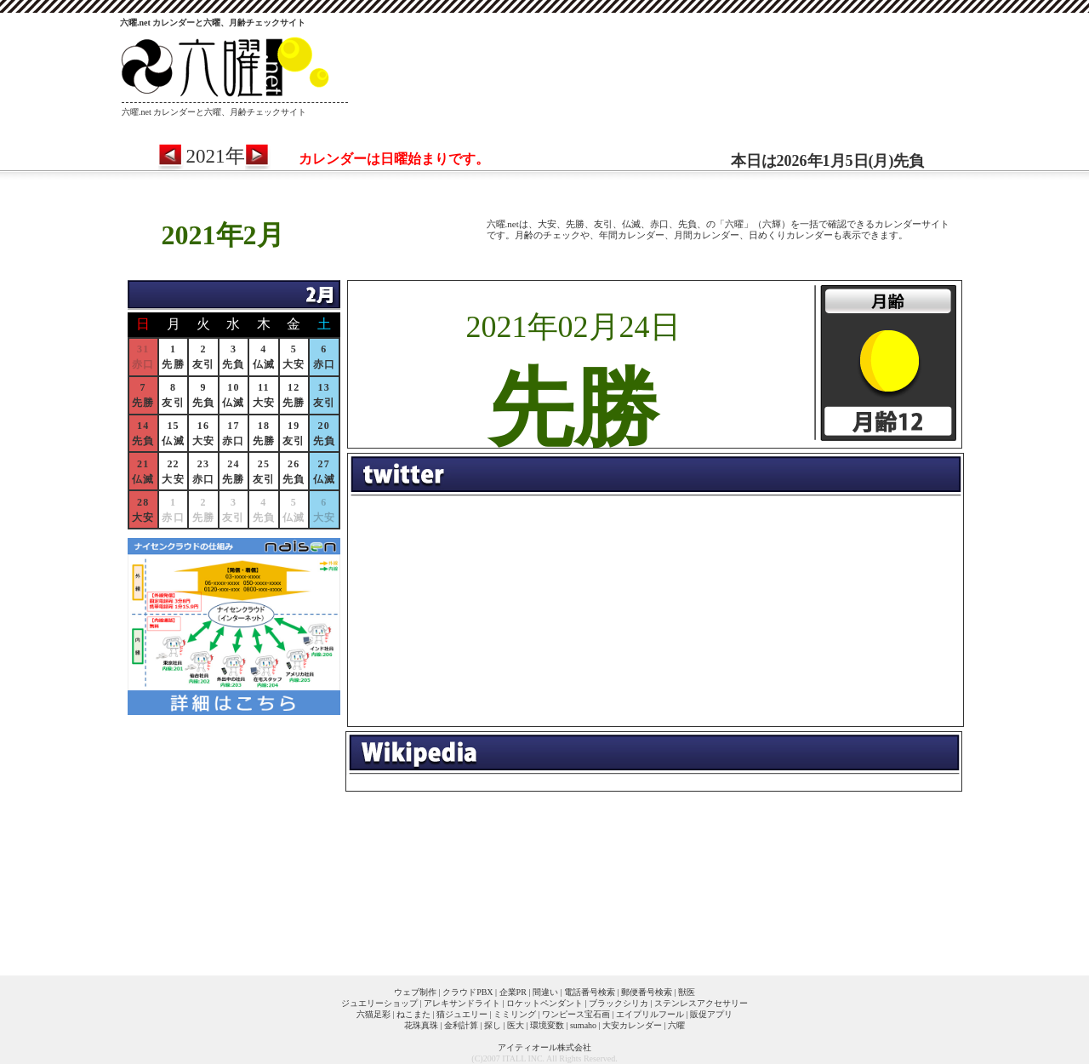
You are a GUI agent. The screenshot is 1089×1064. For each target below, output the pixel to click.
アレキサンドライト (462, 1003)
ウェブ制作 (415, 992)
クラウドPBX (467, 992)
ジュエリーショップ (379, 1003)
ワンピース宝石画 (576, 1014)
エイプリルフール (650, 1014)
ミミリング (514, 1014)
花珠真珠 (421, 1025)
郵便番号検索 (646, 992)
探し (492, 1025)
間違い (545, 992)
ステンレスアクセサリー (701, 1003)
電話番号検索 (589, 992)
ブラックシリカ (618, 1003)
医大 (515, 1025)
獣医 (686, 992)
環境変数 (547, 1025)
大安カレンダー (632, 1025)
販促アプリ (711, 1014)
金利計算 (461, 1025)
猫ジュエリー (461, 1014)
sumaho (583, 1025)
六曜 (676, 1025)
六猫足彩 (373, 1014)
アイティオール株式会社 (544, 1047)
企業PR (513, 992)
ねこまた (413, 1014)
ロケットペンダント (544, 1003)
